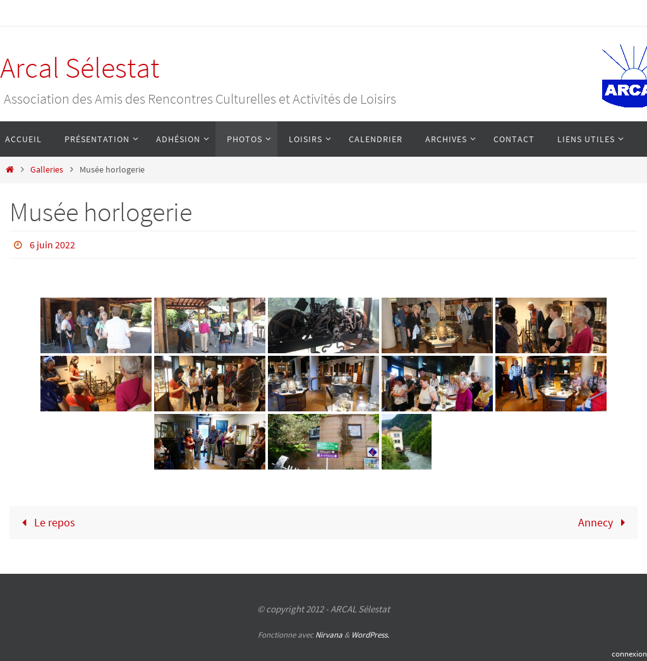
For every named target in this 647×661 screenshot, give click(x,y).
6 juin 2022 (52, 244)
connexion (629, 653)
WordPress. (370, 634)
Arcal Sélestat (79, 67)
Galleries (46, 169)
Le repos (45, 522)
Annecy (604, 522)
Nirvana (328, 634)
